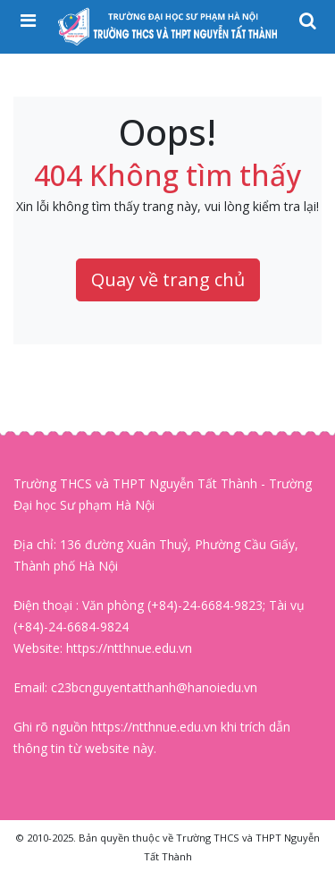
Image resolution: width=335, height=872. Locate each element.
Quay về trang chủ (168, 279)
